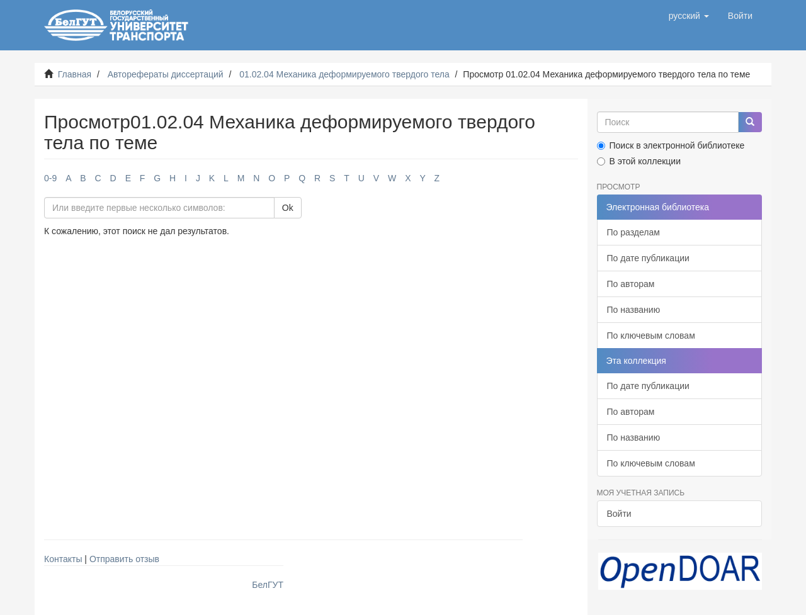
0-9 (50, 178)
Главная (74, 74)
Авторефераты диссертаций (166, 74)
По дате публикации (648, 258)
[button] (688, 15)
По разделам (633, 232)
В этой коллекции (639, 161)
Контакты (63, 559)
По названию (634, 310)
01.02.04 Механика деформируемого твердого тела (344, 74)
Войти (619, 514)
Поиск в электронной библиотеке (671, 145)
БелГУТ (267, 585)
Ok (287, 208)
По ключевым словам (651, 335)
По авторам (631, 284)
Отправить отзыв (124, 559)
